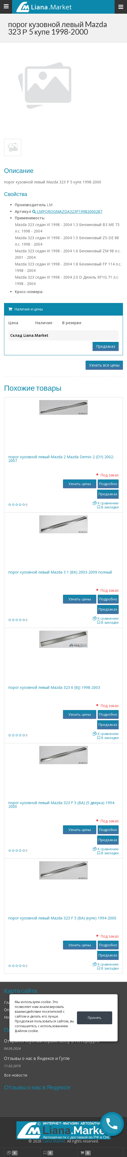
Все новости (15, 1075)
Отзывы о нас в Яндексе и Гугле (37, 1058)
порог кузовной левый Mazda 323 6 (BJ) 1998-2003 (54, 687)
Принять (94, 1017)
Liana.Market (54, 1141)
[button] (112, 1124)
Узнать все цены (104, 365)
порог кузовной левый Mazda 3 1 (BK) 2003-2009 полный (60, 572)
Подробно (108, 483)
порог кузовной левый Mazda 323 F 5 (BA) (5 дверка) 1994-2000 (61, 804)
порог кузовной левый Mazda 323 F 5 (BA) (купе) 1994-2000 (62, 918)
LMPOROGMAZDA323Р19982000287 (67, 211)
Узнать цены (79, 483)
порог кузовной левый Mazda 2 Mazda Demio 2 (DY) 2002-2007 (61, 458)
